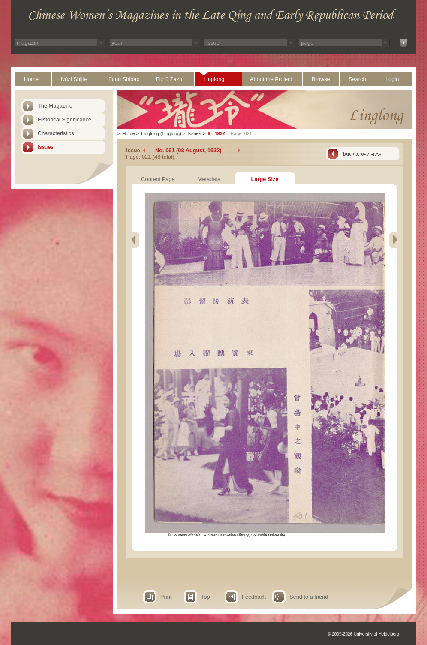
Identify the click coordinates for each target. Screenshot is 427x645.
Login (392, 79)
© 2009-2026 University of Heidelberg (363, 634)
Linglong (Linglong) (161, 133)
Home (31, 79)
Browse (321, 79)
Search (357, 79)
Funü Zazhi (169, 79)
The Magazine (55, 105)
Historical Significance (64, 119)
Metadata (209, 179)
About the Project (271, 79)
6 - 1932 (216, 133)
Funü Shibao (124, 79)
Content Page (157, 179)
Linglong (214, 79)
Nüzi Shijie (74, 79)
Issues (46, 147)
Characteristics (56, 133)
